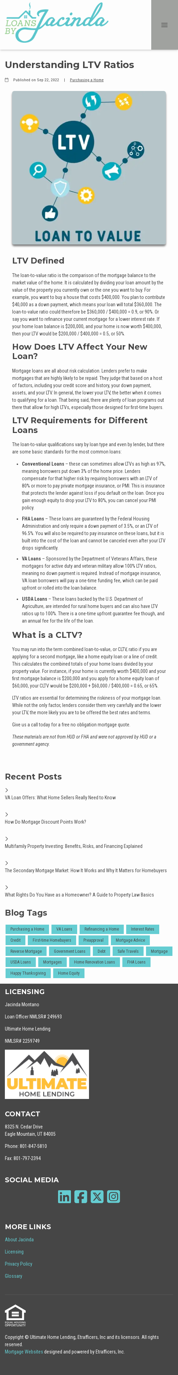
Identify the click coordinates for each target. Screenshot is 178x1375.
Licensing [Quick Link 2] (14, 1252)
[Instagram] (113, 1196)
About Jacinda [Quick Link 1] (19, 1239)
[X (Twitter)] (97, 1196)
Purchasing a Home (87, 79)
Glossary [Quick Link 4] (13, 1276)
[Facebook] (80, 1196)
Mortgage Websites (24, 1352)
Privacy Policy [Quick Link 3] (18, 1264)
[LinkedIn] (64, 1196)
